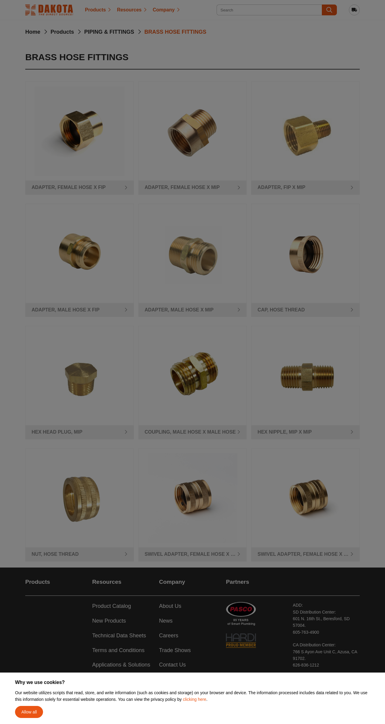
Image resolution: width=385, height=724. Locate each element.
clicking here (194, 699)
